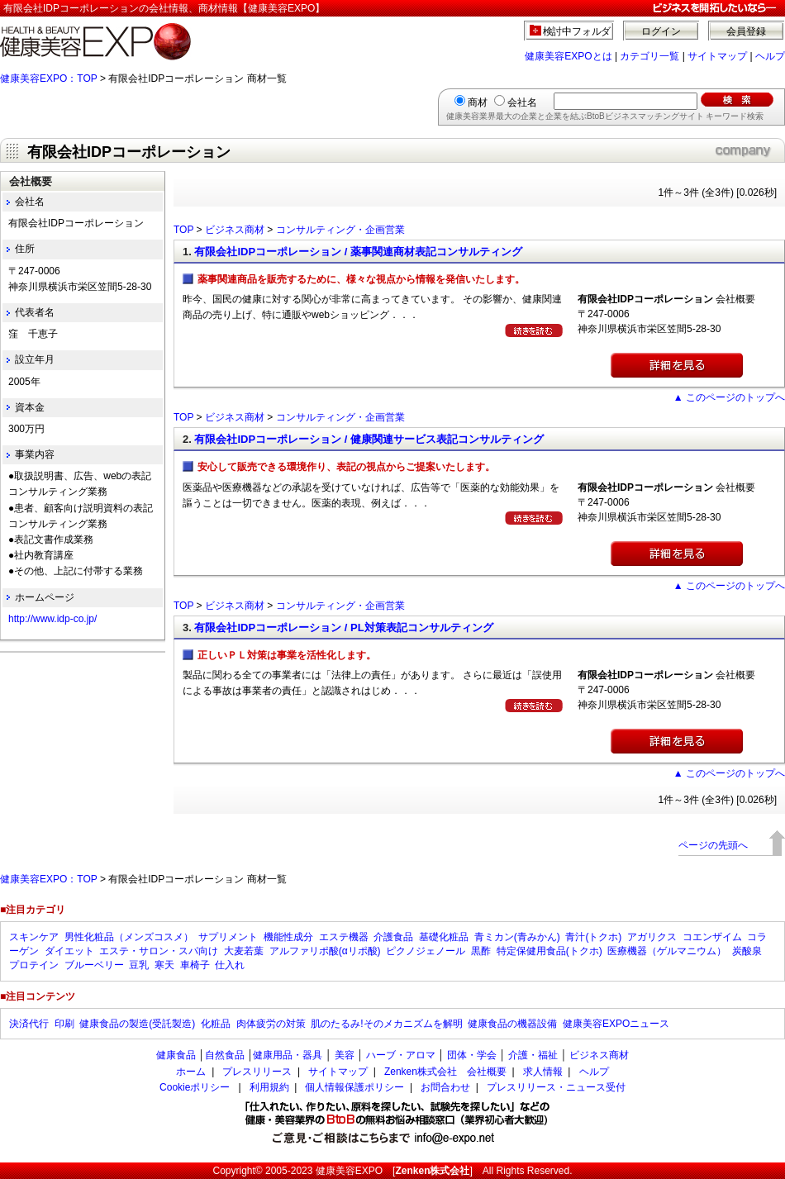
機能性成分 (288, 937)
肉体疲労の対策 (271, 1023)
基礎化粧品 (444, 937)
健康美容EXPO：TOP (49, 78)
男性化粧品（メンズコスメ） (128, 937)
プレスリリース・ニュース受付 (556, 1087)
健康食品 (176, 1055)
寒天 (164, 965)
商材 (478, 102)
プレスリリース (257, 1071)
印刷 (64, 1023)
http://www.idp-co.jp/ (52, 619)
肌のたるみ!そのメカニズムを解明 (386, 1023)
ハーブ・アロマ (400, 1055)
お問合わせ (445, 1087)
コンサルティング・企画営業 (340, 229)
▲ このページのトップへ (729, 397)
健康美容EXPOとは (568, 56)
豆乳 (139, 965)
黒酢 (481, 951)
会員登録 (746, 31)
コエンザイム (712, 937)
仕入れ (230, 965)
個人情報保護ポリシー (354, 1087)
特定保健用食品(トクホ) (549, 951)
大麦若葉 (244, 951)
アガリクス (652, 937)
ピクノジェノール (425, 951)
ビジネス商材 (234, 229)
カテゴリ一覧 (649, 56)
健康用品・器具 (287, 1055)
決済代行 (29, 1023)
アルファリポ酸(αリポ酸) (325, 951)
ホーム (191, 1071)
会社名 (522, 102)
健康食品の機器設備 (512, 1023)
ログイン (661, 31)
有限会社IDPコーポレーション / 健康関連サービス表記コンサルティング (369, 439)
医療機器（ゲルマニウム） (666, 951)
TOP (183, 229)
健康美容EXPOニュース (616, 1023)
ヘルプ (770, 56)
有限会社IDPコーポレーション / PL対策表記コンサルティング (343, 627)
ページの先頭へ (713, 845)
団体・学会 (472, 1055)
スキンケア (34, 937)
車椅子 (195, 965)
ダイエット (69, 951)
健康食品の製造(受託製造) (137, 1023)
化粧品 (216, 1023)
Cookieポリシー (194, 1087)
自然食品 (225, 1055)
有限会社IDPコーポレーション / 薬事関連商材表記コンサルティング (358, 251)
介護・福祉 (533, 1055)
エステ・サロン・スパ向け (158, 951)
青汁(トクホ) (593, 937)
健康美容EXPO (349, 1171)
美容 (344, 1055)
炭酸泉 (747, 951)
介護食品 (393, 937)
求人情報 (543, 1071)
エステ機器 (344, 937)
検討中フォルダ (577, 31)
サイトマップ (717, 56)
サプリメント (228, 937)
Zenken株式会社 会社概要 (445, 1071)
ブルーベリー (94, 965)
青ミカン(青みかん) (517, 937)
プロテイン (34, 965)
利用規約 (269, 1087)
